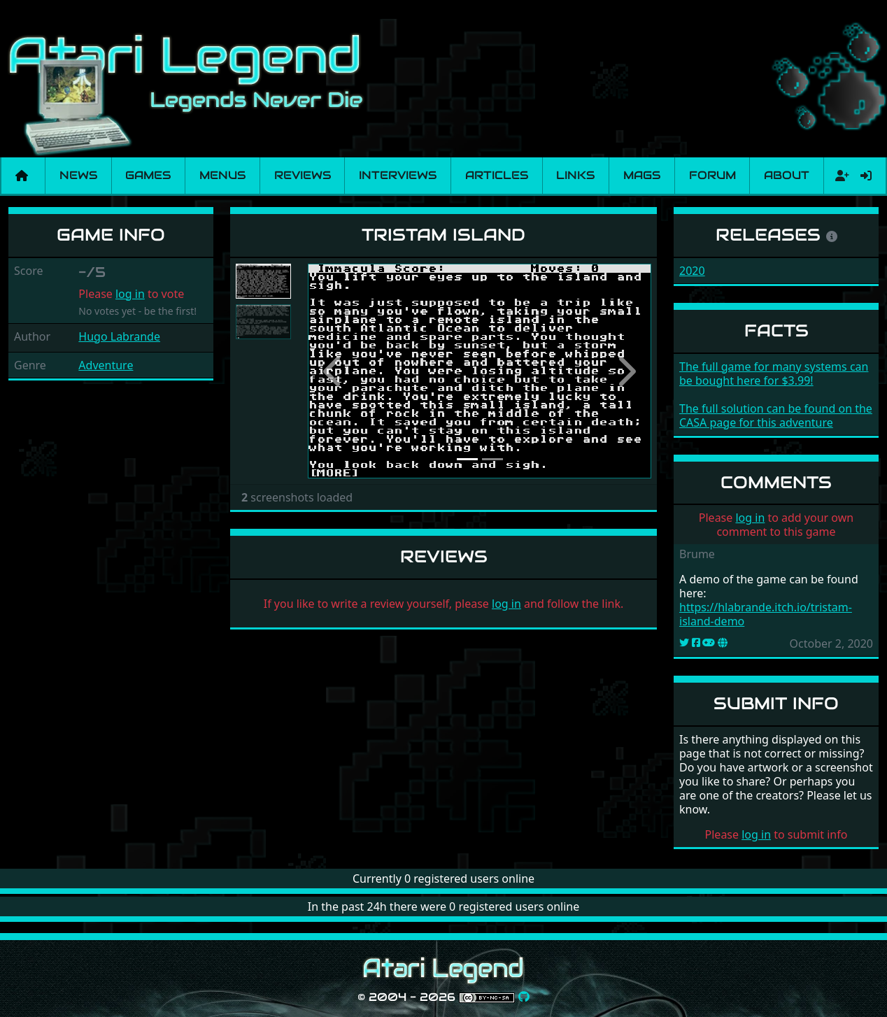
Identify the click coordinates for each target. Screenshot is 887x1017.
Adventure (105, 365)
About (786, 175)
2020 (692, 270)
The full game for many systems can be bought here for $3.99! (773, 373)
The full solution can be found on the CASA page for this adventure (775, 415)
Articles (496, 175)
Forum (712, 175)
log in (130, 293)
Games (148, 175)
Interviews (398, 175)
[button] (334, 371)
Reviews (302, 175)
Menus (222, 175)
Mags (641, 175)
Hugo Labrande (119, 336)
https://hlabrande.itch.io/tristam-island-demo (765, 614)
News (78, 175)
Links (575, 175)
